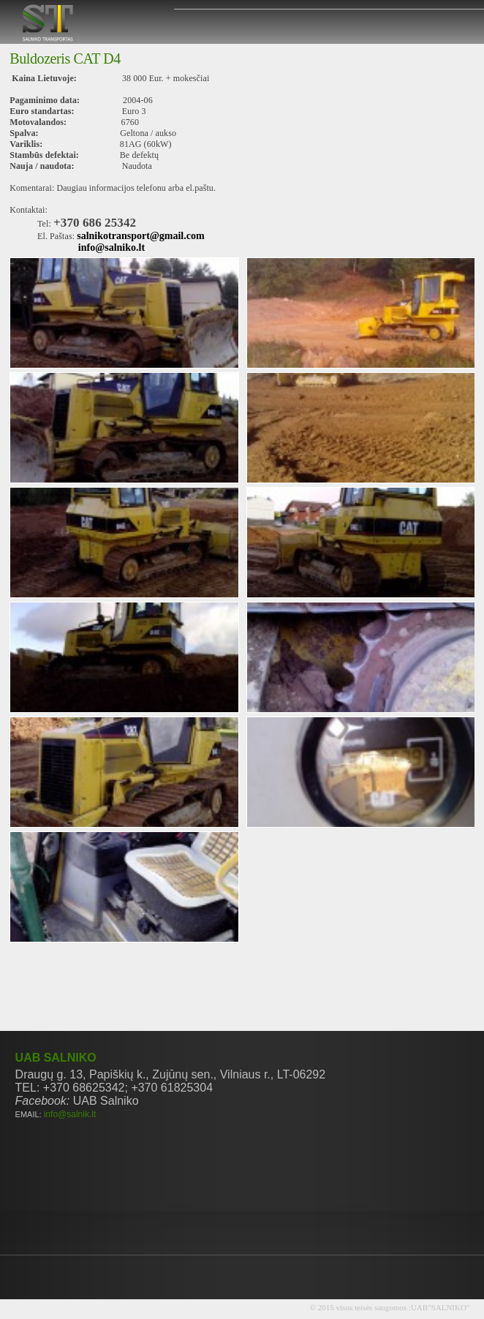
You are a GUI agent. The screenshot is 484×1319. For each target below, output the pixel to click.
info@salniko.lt (111, 247)
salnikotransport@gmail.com (140, 235)
